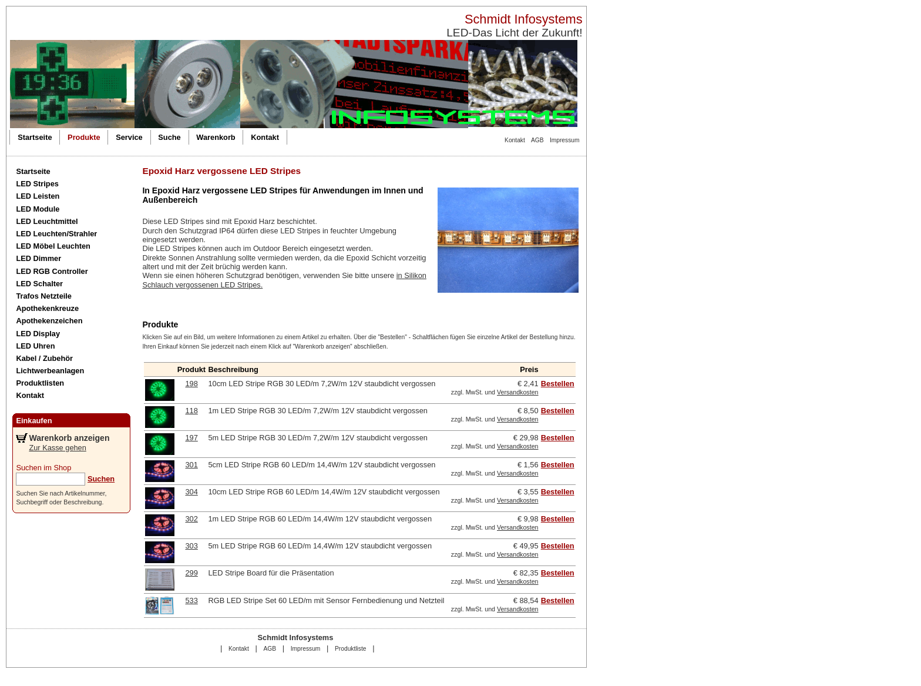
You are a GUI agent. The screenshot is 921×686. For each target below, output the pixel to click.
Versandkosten (518, 392)
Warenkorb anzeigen (69, 438)
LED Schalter (39, 283)
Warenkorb (215, 137)
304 (191, 491)
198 (191, 383)
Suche (169, 137)
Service (129, 137)
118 (191, 410)
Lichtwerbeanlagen (50, 370)
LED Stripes (37, 183)
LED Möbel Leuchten (53, 246)
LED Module (37, 209)
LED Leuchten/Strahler (56, 233)
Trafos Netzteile (44, 296)
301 (191, 464)
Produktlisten (40, 383)
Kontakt (515, 140)
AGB (537, 140)
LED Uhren (35, 346)
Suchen (101, 478)
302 (191, 518)
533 (191, 600)
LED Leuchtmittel (47, 221)
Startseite (35, 137)
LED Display (38, 333)
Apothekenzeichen (49, 320)
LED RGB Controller (52, 271)
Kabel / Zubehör (44, 358)
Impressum (565, 140)
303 (191, 545)
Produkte (84, 137)
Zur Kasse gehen (57, 447)
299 (191, 572)
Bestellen (557, 383)
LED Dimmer (38, 258)
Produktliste (350, 648)
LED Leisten (37, 196)
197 (191, 437)
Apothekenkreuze (47, 308)
